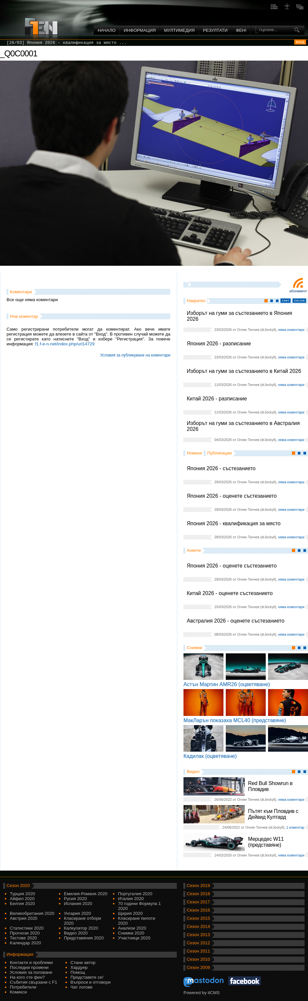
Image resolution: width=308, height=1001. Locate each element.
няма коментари (291, 330)
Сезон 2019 (198, 885)
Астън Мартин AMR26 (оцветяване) (226, 684)
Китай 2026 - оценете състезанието (230, 593)
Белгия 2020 (22, 903)
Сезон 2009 (198, 967)
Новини (194, 453)
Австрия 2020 (23, 918)
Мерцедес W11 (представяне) (266, 842)
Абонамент (298, 291)
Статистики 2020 (27, 928)
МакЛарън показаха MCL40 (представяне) (234, 720)
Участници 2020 (134, 937)
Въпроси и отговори (90, 982)
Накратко (196, 300)
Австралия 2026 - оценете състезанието (235, 621)
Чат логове (81, 987)
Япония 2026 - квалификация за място (233, 523)
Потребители (23, 987)
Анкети (194, 550)
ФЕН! (241, 30)
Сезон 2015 (198, 918)
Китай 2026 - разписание (217, 398)
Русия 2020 (75, 898)
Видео (193, 771)
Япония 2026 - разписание (219, 343)
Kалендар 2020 (25, 942)
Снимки (194, 647)
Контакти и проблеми (31, 962)
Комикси (18, 992)
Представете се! (87, 977)
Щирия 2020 (130, 913)
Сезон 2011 (198, 951)
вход (300, 42)
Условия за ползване (31, 972)
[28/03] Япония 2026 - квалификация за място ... (67, 42)
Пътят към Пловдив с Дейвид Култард (273, 814)
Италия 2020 (131, 898)
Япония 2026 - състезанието (221, 468)
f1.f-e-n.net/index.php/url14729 (65, 343)
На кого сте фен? (27, 977)
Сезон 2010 (198, 959)
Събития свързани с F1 (33, 982)
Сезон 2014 (198, 926)
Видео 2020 (75, 933)
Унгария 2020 (77, 913)
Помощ (77, 972)
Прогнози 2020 (25, 933)
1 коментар (295, 827)
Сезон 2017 (198, 901)
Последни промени (29, 967)
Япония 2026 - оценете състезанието (232, 496)
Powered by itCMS (201, 992)
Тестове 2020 (23, 937)
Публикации (219, 453)
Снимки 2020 (131, 933)
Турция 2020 (22, 893)
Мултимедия (179, 30)
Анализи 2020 (132, 928)
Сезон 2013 (198, 934)
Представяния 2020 (84, 937)
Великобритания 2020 (32, 913)
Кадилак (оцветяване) (210, 756)
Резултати (215, 30)
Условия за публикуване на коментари (135, 355)
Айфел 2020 (22, 898)
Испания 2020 (78, 903)
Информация (140, 30)
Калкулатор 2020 (81, 928)
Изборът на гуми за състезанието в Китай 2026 (244, 371)
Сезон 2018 (198, 893)
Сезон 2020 (18, 885)
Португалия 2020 (135, 893)
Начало (107, 30)
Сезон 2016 (198, 910)
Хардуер (79, 967)
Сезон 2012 (198, 942)
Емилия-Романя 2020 (85, 893)
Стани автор (82, 962)
